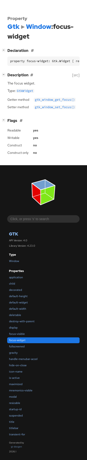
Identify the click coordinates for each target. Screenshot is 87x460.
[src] (76, 75)
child (12, 283)
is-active (14, 378)
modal (13, 397)
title (11, 422)
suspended (16, 415)
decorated (15, 290)
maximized (16, 384)
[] (4, 50)
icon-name (16, 371)
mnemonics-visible (20, 390)
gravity (13, 353)
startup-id (15, 409)
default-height (18, 296)
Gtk (13, 234)
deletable (15, 315)
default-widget (18, 302)
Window (14, 261)
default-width (17, 309)
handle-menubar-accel (23, 359)
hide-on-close (18, 365)
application (16, 277)
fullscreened (17, 346)
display (13, 327)
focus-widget (17, 340)
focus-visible (17, 334)
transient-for (17, 434)
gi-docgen (16, 446)
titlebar (13, 428)
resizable (14, 403)
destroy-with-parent (22, 321)
